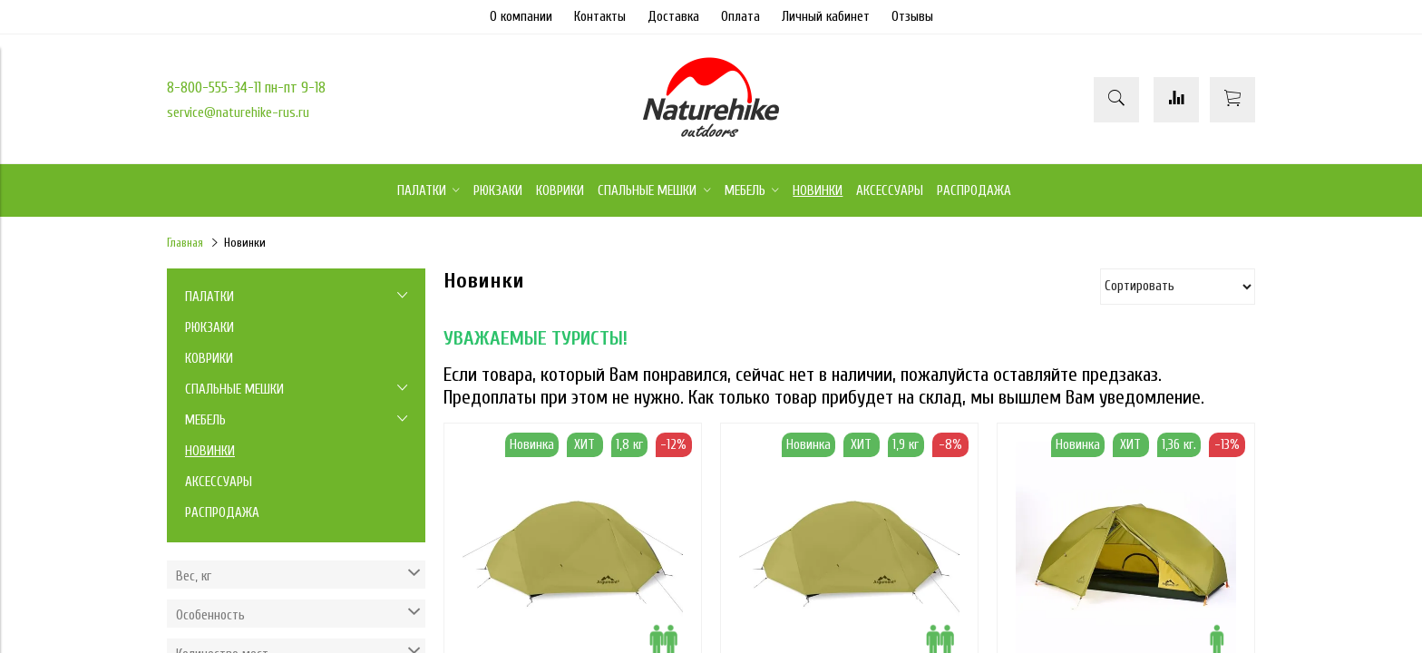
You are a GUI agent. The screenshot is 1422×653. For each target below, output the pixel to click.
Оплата (740, 16)
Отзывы (912, 16)
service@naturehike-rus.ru (238, 113)
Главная (185, 243)
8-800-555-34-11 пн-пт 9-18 (246, 87)
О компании (521, 16)
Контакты (600, 16)
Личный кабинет (826, 16)
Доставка (673, 16)
